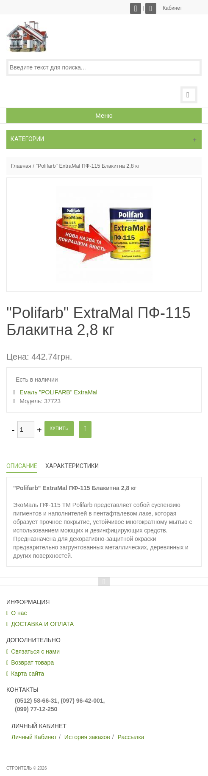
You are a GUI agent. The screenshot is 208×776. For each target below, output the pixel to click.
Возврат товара (32, 662)
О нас (19, 613)
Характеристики (72, 466)
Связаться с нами (35, 651)
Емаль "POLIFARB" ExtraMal (58, 392)
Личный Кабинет (34, 737)
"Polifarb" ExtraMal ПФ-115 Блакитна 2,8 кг (87, 166)
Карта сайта (27, 673)
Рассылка (131, 737)
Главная (21, 166)
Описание (21, 466)
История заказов (87, 737)
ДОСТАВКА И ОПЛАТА (42, 624)
